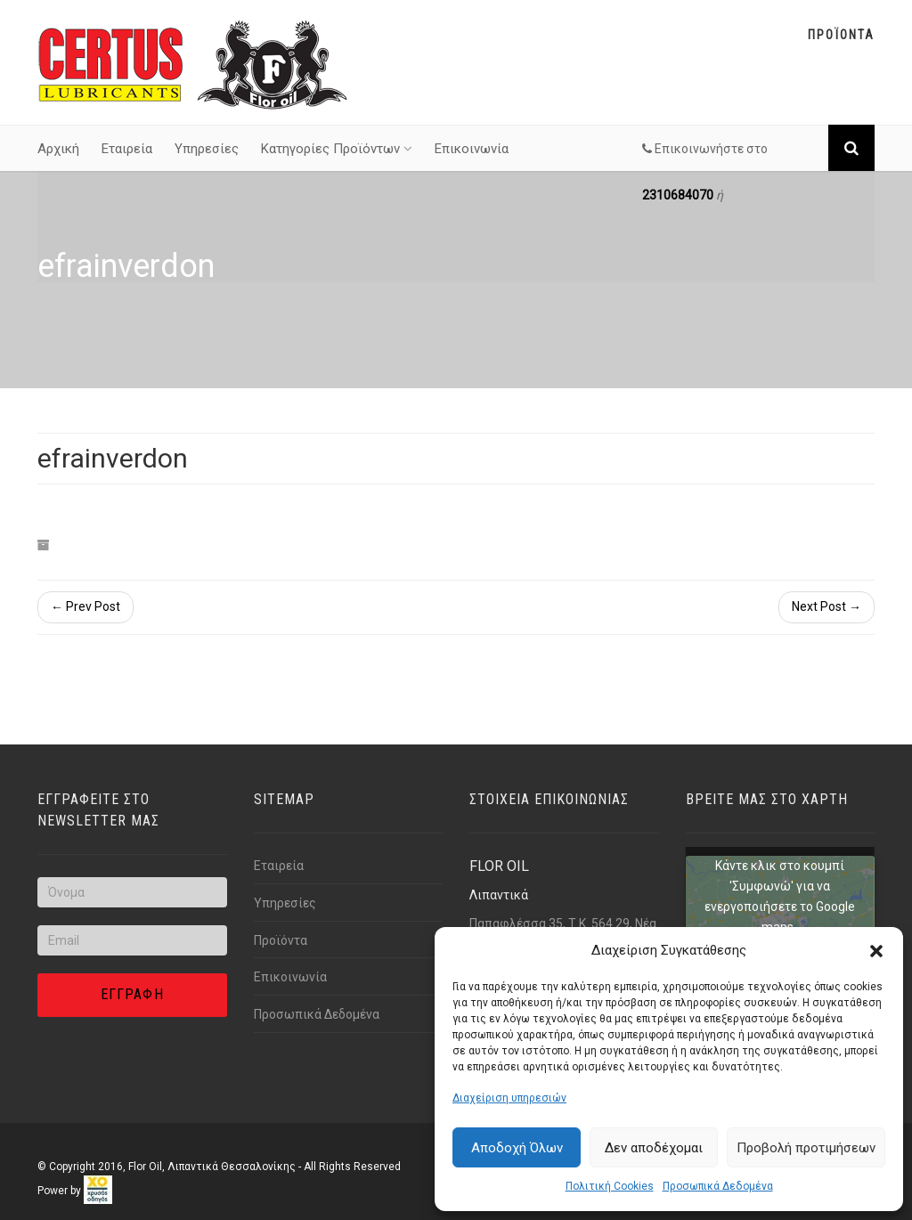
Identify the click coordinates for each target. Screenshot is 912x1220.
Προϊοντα (841, 35)
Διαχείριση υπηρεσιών (509, 1098)
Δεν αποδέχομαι (654, 1148)
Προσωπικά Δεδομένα (718, 1186)
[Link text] (193, 63)
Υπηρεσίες (207, 149)
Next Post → (826, 606)
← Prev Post (85, 606)
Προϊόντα (280, 940)
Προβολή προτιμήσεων (806, 1148)
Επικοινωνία (472, 149)
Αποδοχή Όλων (517, 1148)
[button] (876, 951)
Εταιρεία (127, 149)
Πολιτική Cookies (610, 1186)
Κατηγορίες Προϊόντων (336, 149)
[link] (98, 1189)
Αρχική (58, 149)
